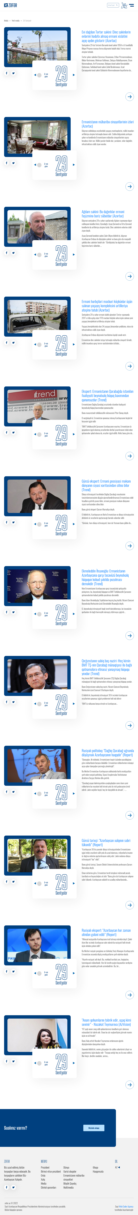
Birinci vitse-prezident (51, 1171)
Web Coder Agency (126, 1206)
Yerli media (15, 20)
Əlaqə (95, 1167)
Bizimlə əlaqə (94, 1128)
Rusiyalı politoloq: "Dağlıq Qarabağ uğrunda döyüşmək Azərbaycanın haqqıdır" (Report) (108, 752)
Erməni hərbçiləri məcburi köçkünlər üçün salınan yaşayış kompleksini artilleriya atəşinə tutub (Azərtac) (107, 306)
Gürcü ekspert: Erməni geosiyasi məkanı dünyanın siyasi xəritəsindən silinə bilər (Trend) (106, 485)
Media (6, 20)
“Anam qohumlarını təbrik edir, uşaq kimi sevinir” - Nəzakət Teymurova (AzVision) (106, 1022)
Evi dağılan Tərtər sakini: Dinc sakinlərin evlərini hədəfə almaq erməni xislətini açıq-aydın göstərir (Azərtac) (106, 36)
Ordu (43, 1175)
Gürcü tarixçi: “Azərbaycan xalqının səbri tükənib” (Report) (106, 842)
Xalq (43, 1179)
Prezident (45, 1167)
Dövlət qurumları (48, 1187)
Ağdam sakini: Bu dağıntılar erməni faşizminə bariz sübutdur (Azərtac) (103, 213)
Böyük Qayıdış (69, 1183)
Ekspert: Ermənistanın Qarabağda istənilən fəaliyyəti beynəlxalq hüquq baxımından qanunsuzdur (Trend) (107, 395)
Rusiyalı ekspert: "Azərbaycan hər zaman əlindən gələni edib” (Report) (106, 932)
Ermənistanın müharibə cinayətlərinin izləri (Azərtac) (108, 124)
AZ (117, 1167)
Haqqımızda (98, 1171)
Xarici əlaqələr (69, 1171)
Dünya (66, 1167)
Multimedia (68, 1187)
